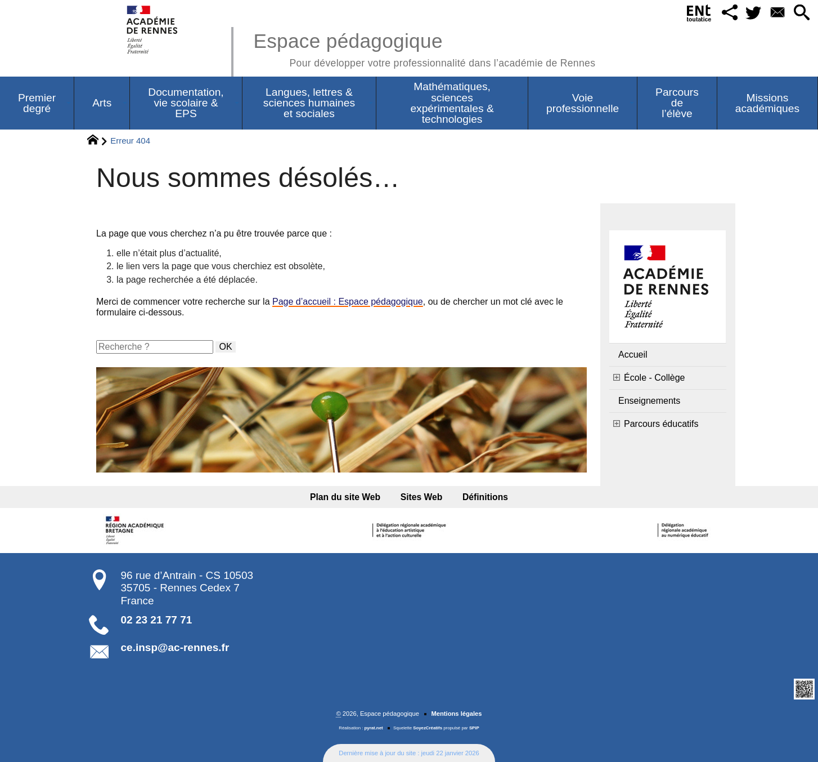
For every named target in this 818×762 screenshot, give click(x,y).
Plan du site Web (345, 497)
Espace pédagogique (424, 48)
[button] (729, 13)
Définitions (485, 497)
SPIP (474, 727)
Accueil (633, 354)
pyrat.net (374, 727)
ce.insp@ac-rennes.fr (175, 647)
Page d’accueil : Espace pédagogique (347, 301)
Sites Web (422, 497)
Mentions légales (456, 713)
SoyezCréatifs (427, 727)
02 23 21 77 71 (156, 620)
